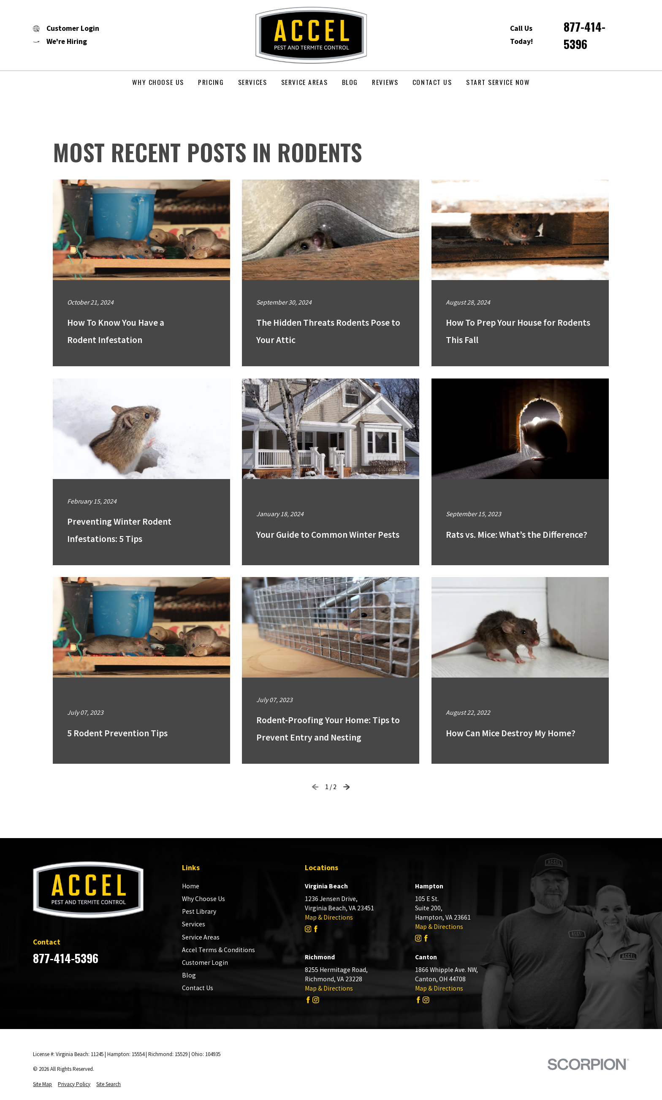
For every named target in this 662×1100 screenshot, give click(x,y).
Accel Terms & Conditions (218, 950)
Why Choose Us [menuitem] (158, 82)
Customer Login (205, 962)
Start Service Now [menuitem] (498, 82)
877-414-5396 (584, 35)
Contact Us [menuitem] (432, 82)
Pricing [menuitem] (211, 82)
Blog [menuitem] (350, 82)
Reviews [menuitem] (385, 82)
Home (190, 886)
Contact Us (197, 988)
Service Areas (201, 937)
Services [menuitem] (252, 82)
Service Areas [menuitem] (304, 82)
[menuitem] (42, 1084)
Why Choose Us (203, 899)
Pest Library (199, 911)
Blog (189, 975)
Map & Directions (329, 917)
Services (193, 924)
